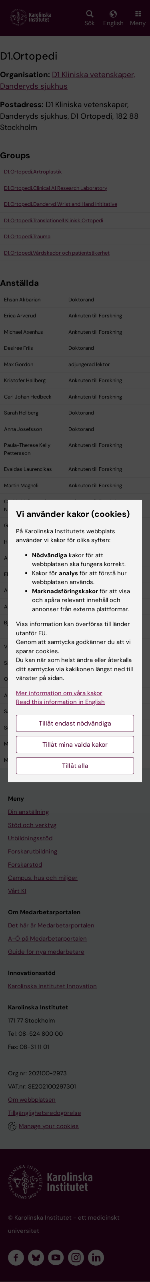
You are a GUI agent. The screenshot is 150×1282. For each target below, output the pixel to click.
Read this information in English (60, 702)
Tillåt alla (75, 766)
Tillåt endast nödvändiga (75, 723)
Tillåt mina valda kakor (75, 744)
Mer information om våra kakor (59, 693)
